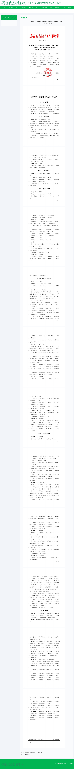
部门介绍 (11, 7)
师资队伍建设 (44, 7)
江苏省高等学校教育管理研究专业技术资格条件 (33, 752)
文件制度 (57, 7)
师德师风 (31, 7)
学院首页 (70, 7)
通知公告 (18, 7)
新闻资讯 (24, 7)
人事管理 (37, 7)
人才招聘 (50, 7)
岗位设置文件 (27, 754)
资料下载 (63, 7)
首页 (5, 7)
